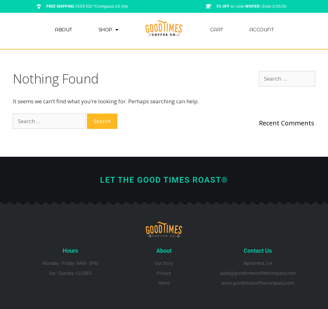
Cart (216, 30)
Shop (108, 30)
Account (261, 30)
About (63, 30)
